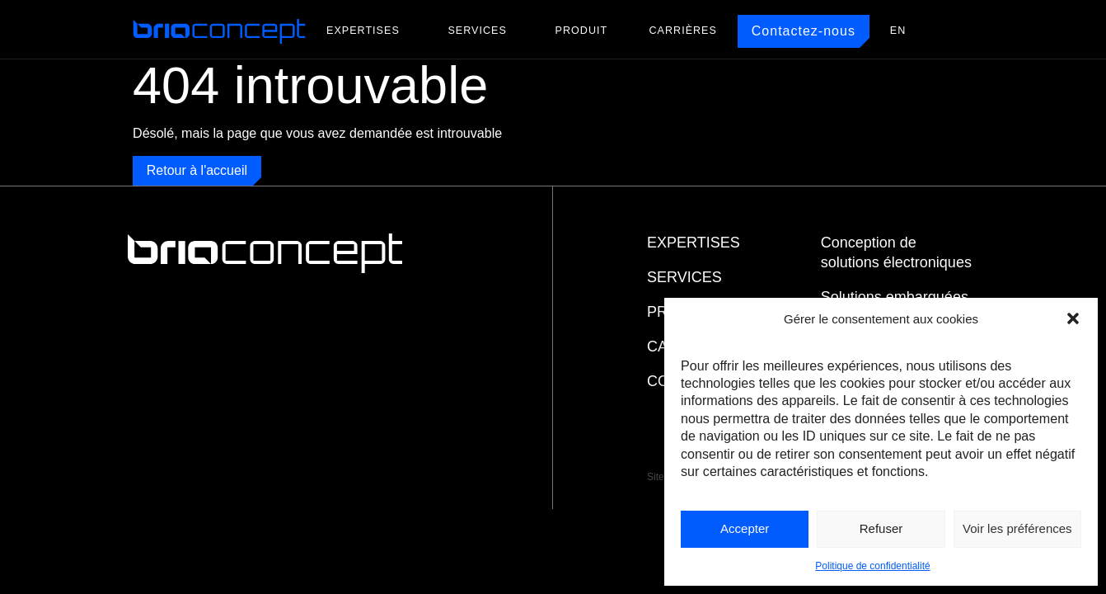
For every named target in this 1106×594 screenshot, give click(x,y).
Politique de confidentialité (872, 566)
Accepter (744, 528)
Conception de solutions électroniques (896, 252)
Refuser (881, 528)
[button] (1073, 318)
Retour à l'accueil (197, 170)
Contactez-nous (803, 31)
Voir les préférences (1017, 528)
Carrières (683, 30)
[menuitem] (898, 31)
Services (477, 30)
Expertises (363, 30)
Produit (581, 30)
